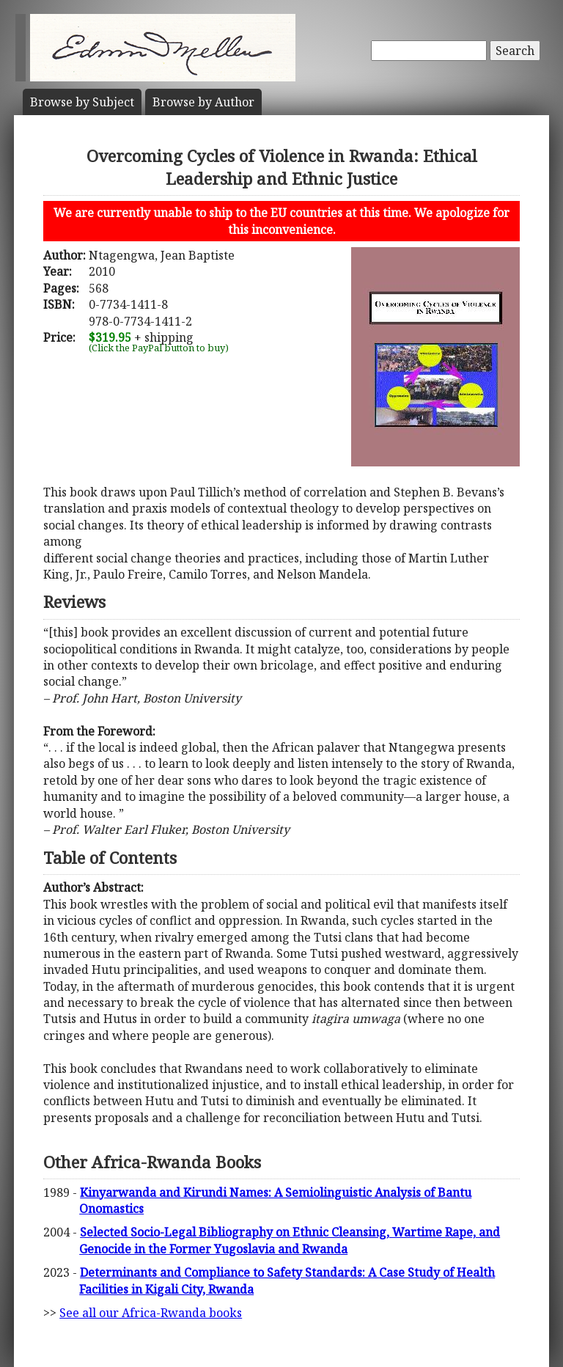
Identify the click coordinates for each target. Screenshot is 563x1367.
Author (203, 102)
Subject (82, 102)
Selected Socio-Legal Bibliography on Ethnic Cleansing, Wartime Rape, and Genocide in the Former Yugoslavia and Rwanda (289, 1240)
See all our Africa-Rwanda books (150, 1313)
